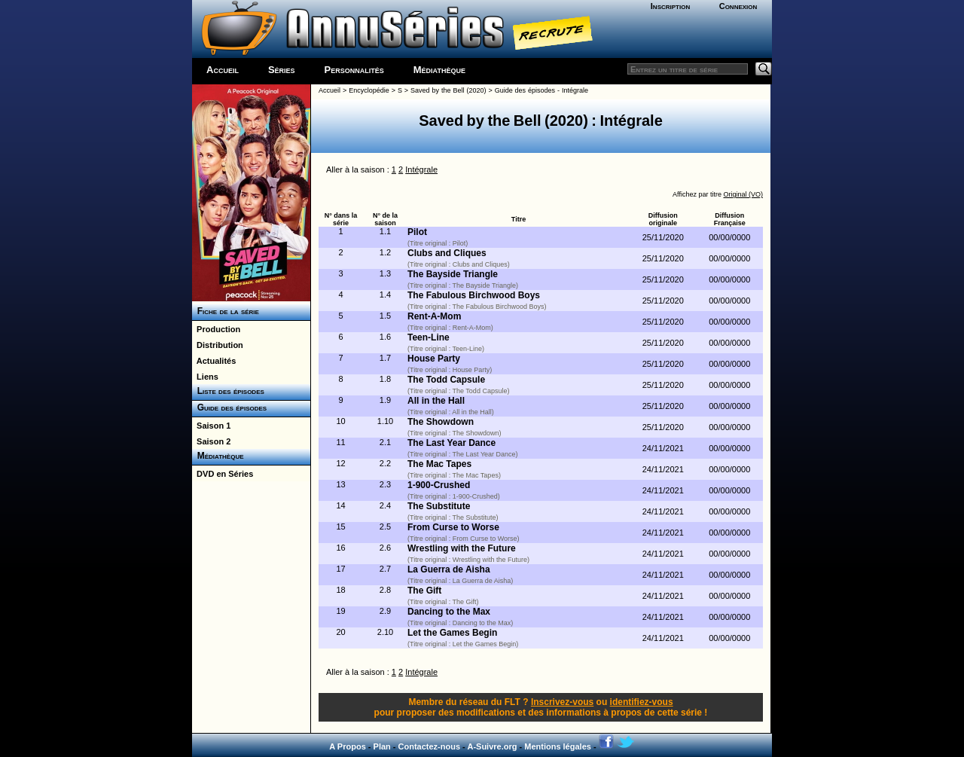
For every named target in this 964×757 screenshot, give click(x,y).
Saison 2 (211, 441)
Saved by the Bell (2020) (448, 90)
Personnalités (354, 69)
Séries (281, 69)
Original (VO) (743, 194)
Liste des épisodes (228, 391)
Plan (382, 746)
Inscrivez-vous (562, 702)
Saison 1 (211, 425)
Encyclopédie (369, 90)
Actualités (214, 360)
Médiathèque (439, 69)
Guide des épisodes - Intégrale (541, 90)
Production (216, 329)
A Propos (347, 746)
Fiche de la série (225, 311)
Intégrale (421, 169)
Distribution (217, 345)
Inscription (670, 6)
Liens (205, 376)
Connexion (738, 6)
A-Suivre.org (492, 746)
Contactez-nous (429, 746)
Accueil (222, 69)
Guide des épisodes (229, 407)
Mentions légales (557, 746)
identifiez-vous (641, 702)
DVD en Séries (222, 473)
